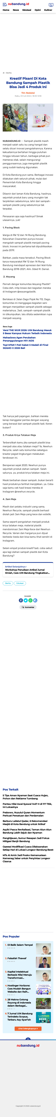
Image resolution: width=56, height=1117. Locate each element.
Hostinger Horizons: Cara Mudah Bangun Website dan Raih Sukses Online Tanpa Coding (19, 988)
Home (6, 10)
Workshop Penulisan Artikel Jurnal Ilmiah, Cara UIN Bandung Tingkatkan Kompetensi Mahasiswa (26, 571)
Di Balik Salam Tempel (20, 945)
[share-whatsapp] (30, 600)
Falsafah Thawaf (16, 958)
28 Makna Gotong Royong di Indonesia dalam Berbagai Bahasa (19, 1002)
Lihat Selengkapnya (28, 1028)
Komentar (28, 607)
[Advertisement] (28, 40)
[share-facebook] (21, 600)
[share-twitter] (26, 600)
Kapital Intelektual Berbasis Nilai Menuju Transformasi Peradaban (19, 974)
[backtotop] (28, 1040)
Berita (8, 583)
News (16, 10)
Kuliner (48, 10)
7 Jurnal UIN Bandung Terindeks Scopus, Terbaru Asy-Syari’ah (19, 1016)
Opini (38, 10)
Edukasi (26, 10)
